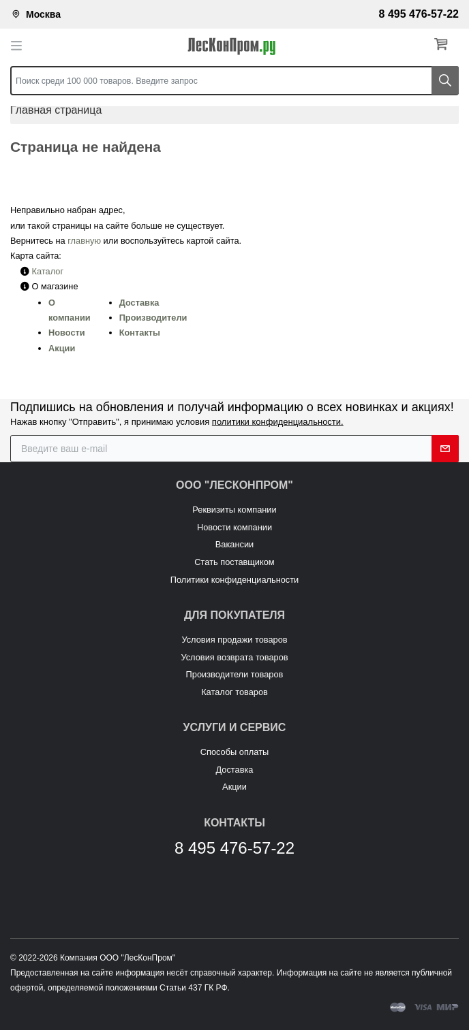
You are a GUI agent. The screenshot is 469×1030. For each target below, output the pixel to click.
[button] (444, 44)
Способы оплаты (234, 752)
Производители (153, 317)
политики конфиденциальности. (278, 422)
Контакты (139, 332)
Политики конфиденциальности (234, 580)
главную (84, 241)
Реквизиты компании (234, 509)
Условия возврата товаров (234, 657)
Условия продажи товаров (234, 639)
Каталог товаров (234, 692)
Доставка (139, 302)
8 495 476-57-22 (419, 14)
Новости (66, 332)
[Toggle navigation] (20, 45)
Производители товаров (235, 674)
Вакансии (234, 544)
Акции (61, 348)
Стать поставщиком (234, 562)
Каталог (48, 271)
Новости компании (234, 527)
